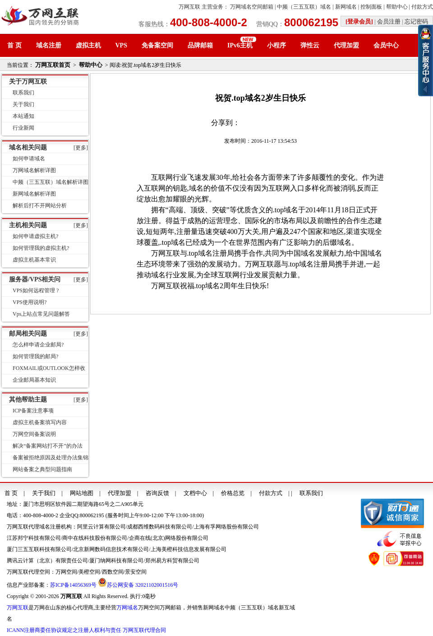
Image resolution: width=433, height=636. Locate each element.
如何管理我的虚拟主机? (41, 248)
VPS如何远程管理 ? (36, 290)
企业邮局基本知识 (34, 380)
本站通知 (23, 116)
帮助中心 (397, 7)
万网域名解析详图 (34, 170)
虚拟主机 (88, 45)
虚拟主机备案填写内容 (40, 422)
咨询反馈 (157, 493)
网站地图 (81, 493)
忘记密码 (416, 21)
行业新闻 (23, 128)
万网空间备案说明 (34, 434)
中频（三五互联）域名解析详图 (50, 182)
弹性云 (309, 45)
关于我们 (23, 104)
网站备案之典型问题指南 (42, 469)
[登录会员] (359, 21)
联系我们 (23, 92)
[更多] (81, 148)
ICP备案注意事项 (33, 410)
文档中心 (195, 493)
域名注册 (48, 45)
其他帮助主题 (28, 399)
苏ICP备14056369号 (73, 585)
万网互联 (189, 7)
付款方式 (422, 7)
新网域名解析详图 (34, 194)
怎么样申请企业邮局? (38, 344)
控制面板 (371, 7)
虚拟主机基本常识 (34, 260)
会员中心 (386, 45)
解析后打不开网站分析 (40, 205)
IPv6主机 (240, 45)
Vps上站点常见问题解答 (41, 314)
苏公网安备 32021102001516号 (143, 585)
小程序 (276, 45)
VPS (121, 45)
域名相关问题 (28, 147)
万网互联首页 (52, 64)
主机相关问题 (28, 225)
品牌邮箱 (200, 45)
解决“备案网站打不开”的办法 (48, 446)
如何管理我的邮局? (35, 356)
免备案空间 (157, 45)
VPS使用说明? (29, 302)
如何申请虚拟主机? (35, 236)
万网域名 (127, 607)
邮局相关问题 (28, 333)
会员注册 (389, 21)
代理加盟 (346, 45)
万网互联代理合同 (144, 630)
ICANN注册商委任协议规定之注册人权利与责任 (64, 630)
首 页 (14, 45)
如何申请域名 (29, 158)
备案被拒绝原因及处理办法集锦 (50, 457)
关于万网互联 (28, 81)
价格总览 (232, 493)
